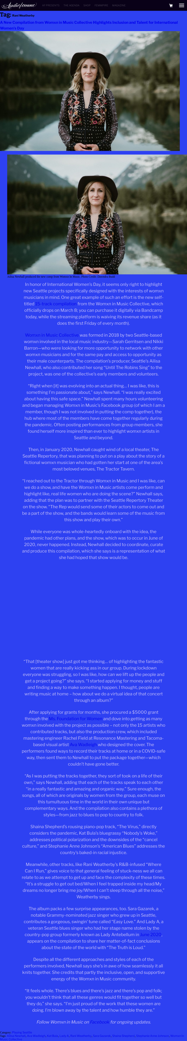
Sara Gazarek (102, 1036)
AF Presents (51, 5)
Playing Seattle (22, 1032)
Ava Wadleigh (83, 744)
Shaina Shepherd (123, 1036)
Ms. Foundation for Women (75, 718)
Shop (87, 5)
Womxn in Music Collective (52, 335)
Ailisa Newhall (16, 1036)
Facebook (99, 1022)
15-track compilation (56, 303)
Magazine (119, 5)
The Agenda (71, 5)
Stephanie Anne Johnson (152, 1036)
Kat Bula (52, 1036)
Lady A (64, 1036)
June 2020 (150, 934)
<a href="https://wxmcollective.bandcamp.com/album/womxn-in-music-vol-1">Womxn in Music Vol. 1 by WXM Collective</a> (93, 608)
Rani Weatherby (81, 1036)
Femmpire (101, 5)
